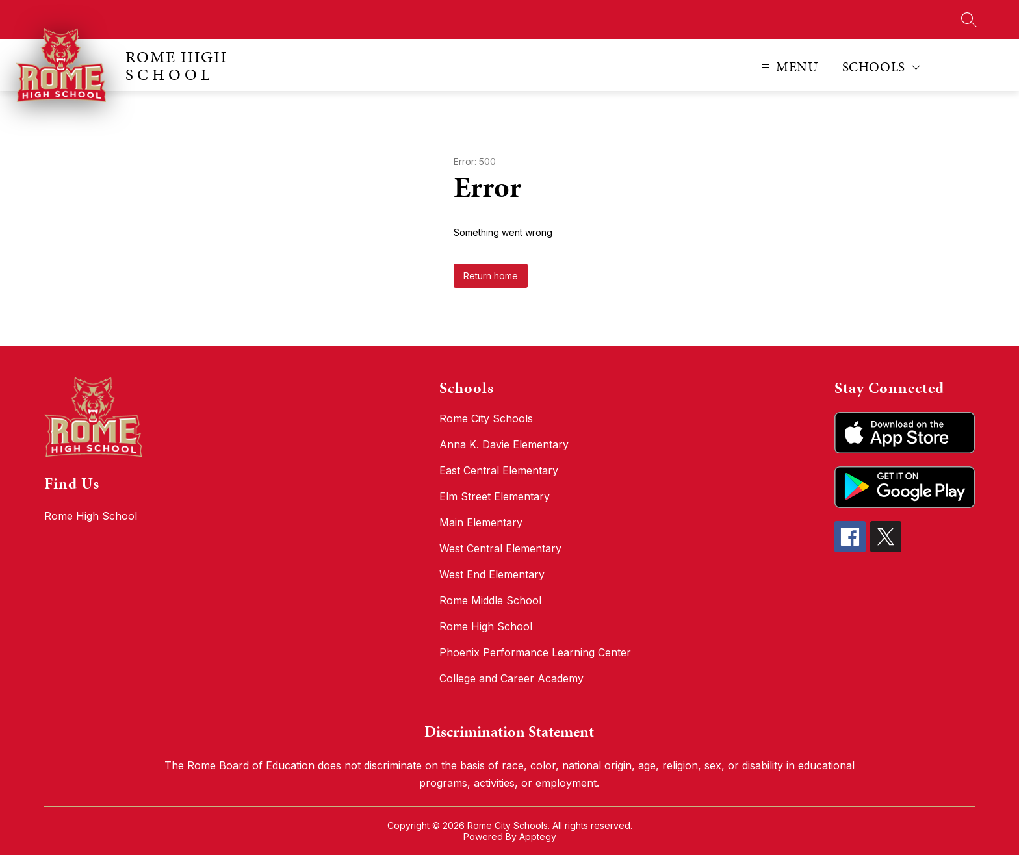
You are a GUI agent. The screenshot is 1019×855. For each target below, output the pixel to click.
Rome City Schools (486, 418)
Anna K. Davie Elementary (504, 444)
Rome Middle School (490, 600)
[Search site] (969, 19)
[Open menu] (788, 67)
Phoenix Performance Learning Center (535, 652)
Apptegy (537, 836)
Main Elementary (480, 522)
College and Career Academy (511, 678)
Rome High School (485, 626)
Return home (490, 275)
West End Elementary (492, 574)
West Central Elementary (500, 548)
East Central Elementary (498, 470)
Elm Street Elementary (494, 496)
